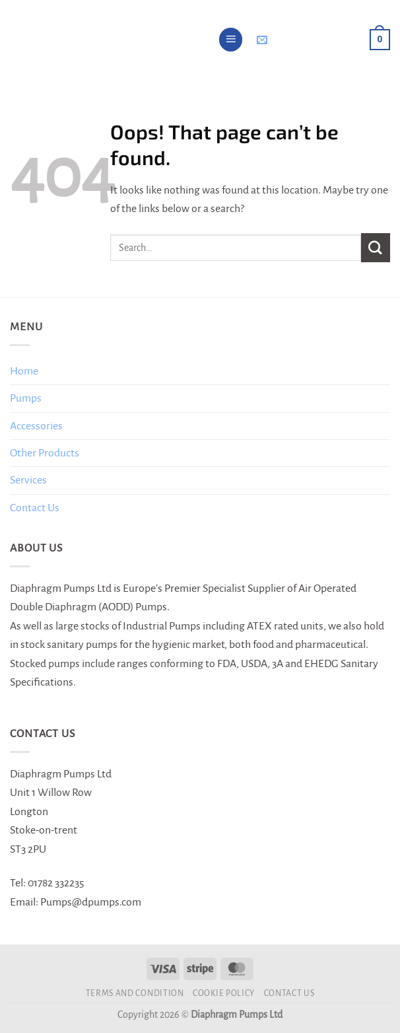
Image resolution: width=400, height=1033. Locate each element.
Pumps (26, 398)
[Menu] (231, 40)
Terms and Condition (135, 993)
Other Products (44, 453)
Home (24, 371)
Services (28, 480)
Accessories (36, 426)
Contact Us (34, 508)
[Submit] (375, 247)
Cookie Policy (224, 993)
